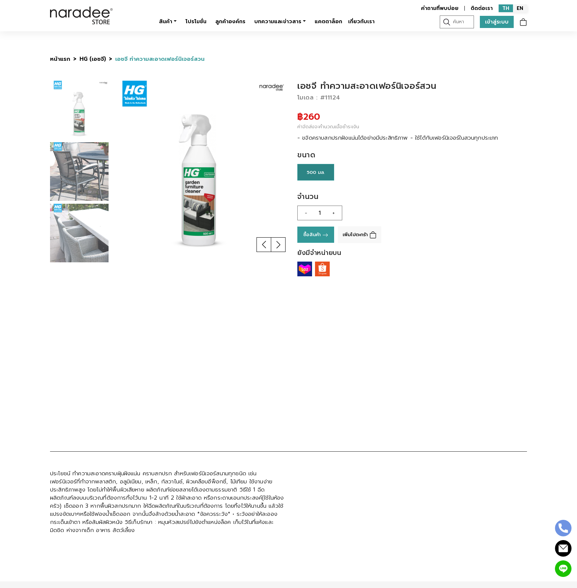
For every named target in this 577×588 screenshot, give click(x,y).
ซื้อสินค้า (315, 234)
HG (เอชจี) (92, 59)
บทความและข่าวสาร (277, 21)
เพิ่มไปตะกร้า (359, 234)
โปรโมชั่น (195, 21)
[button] (263, 244)
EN (520, 8)
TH (505, 8)
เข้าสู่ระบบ (497, 22)
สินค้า (165, 21)
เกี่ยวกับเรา (361, 21)
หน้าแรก (60, 59)
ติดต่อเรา (482, 8)
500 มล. (316, 172)
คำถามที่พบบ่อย (440, 8)
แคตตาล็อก (328, 21)
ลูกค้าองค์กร (230, 21)
